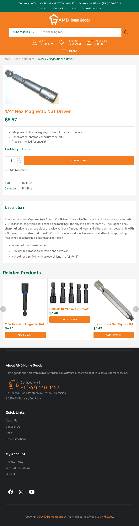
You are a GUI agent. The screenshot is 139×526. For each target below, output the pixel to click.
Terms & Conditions (18, 468)
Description (14, 207)
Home (6, 59)
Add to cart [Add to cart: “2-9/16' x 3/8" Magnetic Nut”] (25, 334)
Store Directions (16, 439)
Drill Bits (29, 59)
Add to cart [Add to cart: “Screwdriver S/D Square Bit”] (114, 334)
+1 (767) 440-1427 (40, 387)
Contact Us (13, 426)
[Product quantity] (13, 160)
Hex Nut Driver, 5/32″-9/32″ (69, 309)
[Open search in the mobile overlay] (69, 32)
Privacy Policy (14, 462)
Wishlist (10, 474)
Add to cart (79, 160)
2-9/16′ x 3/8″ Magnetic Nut (24, 324)
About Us (11, 420)
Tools (17, 59)
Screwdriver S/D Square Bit (113, 324)
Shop (9, 433)
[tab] (14, 208)
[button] (10, 74)
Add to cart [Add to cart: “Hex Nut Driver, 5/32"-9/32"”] (69, 319)
